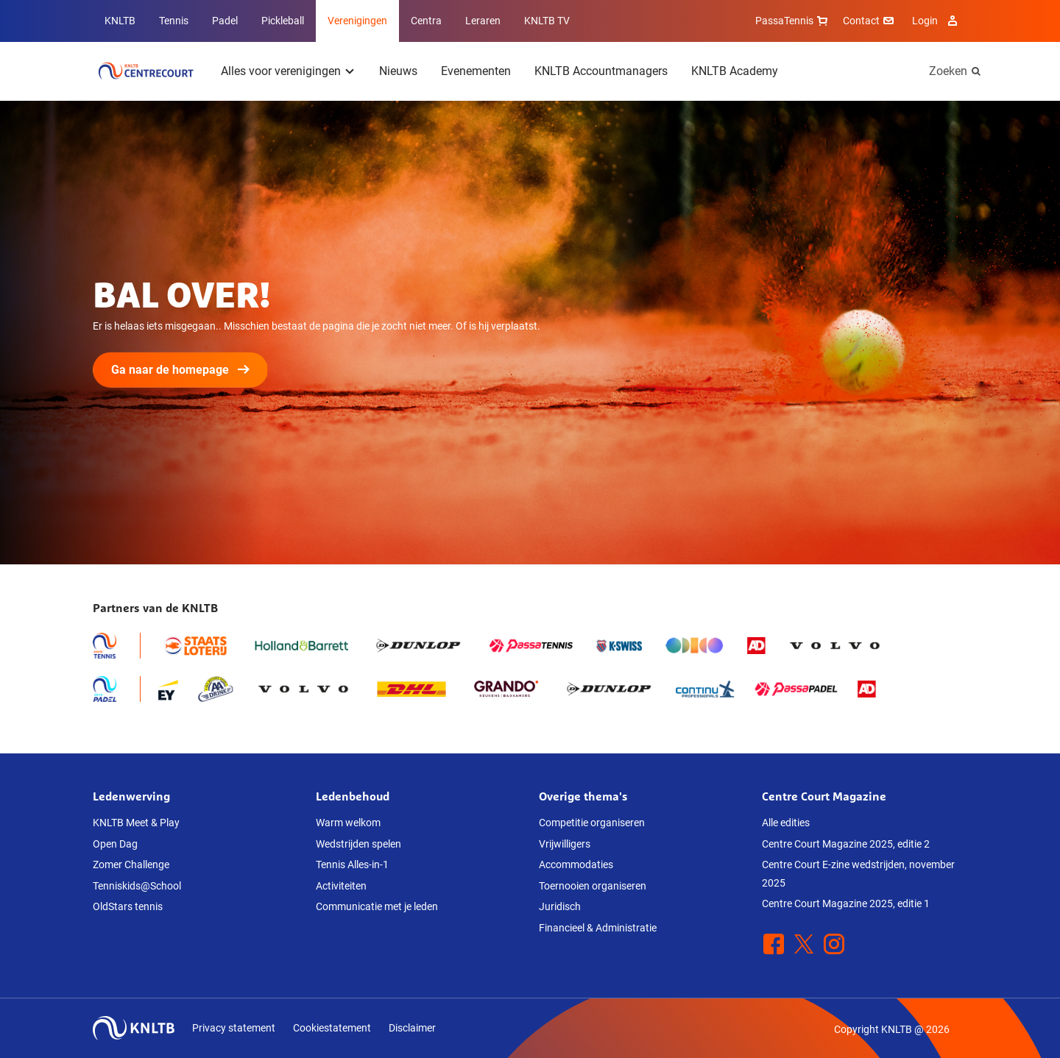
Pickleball (282, 20)
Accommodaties (576, 864)
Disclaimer (412, 1028)
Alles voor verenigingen (281, 71)
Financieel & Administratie (598, 928)
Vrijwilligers (564, 844)
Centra (426, 20)
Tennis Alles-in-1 (352, 864)
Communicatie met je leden (377, 906)
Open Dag (115, 844)
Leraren (483, 20)
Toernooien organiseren (592, 886)
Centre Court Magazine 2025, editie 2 (846, 844)
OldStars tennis (128, 906)
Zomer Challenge (131, 864)
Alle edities (786, 822)
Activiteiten (341, 886)
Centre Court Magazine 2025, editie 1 (846, 903)
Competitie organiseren (592, 822)
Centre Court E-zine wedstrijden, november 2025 (858, 874)
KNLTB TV (547, 20)
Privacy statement (233, 1028)
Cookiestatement (332, 1028)
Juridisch (560, 906)
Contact (870, 20)
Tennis (173, 20)
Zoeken (948, 71)
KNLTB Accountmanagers (601, 71)
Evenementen (476, 71)
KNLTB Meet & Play (136, 822)
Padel (225, 20)
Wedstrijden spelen (358, 844)
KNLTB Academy (734, 71)
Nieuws (398, 71)
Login (936, 20)
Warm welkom (348, 822)
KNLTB (120, 20)
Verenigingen (357, 20)
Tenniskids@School (137, 886)
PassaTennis (793, 20)
